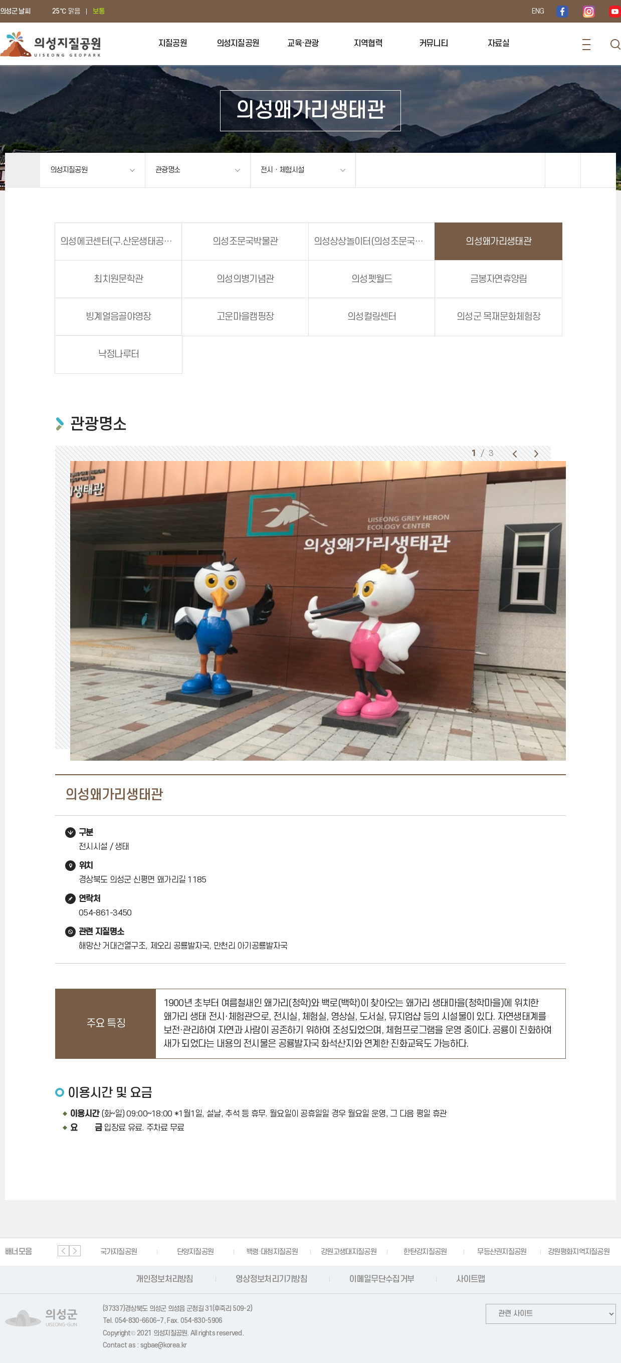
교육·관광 (303, 43)
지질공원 (172, 43)
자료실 (498, 43)
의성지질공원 (238, 43)
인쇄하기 (598, 170)
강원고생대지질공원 (348, 1252)
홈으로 (22, 170)
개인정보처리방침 (164, 1279)
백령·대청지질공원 (272, 1252)
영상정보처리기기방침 (271, 1279)
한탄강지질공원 (425, 1252)
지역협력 (368, 43)
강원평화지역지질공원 (578, 1252)
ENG (538, 11)
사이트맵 (470, 1279)
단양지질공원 (195, 1252)
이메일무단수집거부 (381, 1279)
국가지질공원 (118, 1252)
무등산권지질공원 (501, 1252)
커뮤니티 (433, 43)
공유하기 (562, 170)
